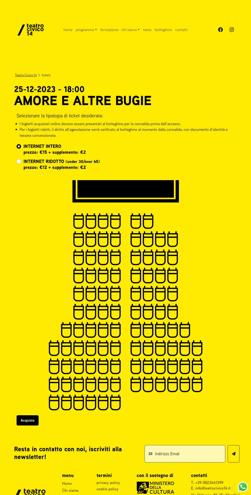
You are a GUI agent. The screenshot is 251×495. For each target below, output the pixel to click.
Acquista (28, 420)
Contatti (181, 29)
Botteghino (163, 29)
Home (68, 29)
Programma (85, 29)
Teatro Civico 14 (26, 75)
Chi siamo (129, 29)
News (147, 29)
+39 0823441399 (209, 482)
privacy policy (108, 482)
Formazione (109, 29)
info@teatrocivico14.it (213, 488)
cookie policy (107, 489)
